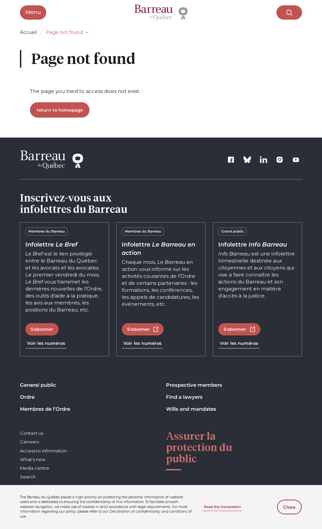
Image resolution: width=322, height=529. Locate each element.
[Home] (161, 13)
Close (289, 507)
